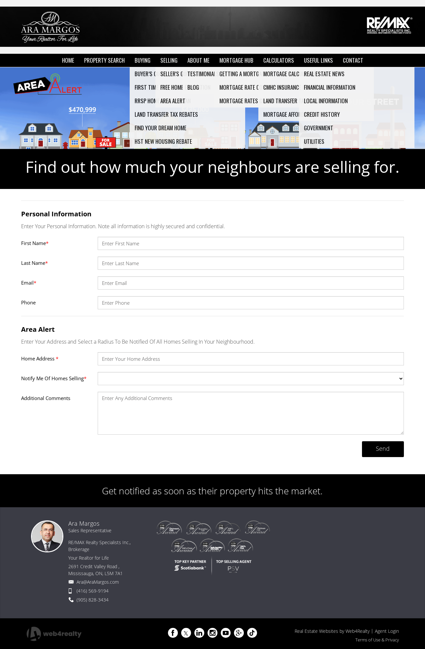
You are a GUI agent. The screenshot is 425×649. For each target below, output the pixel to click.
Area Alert (38, 329)
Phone (28, 302)
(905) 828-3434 (93, 600)
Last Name (34, 263)
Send (383, 448)
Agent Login (387, 631)
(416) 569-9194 (93, 591)
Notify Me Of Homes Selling (53, 378)
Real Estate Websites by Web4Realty (332, 631)
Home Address (39, 358)
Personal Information (56, 213)
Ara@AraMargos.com (98, 582)
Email (28, 282)
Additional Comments (45, 398)
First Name (35, 243)
